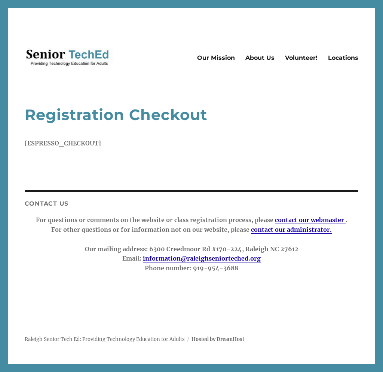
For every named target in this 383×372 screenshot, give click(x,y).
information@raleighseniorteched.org (202, 258)
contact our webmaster (310, 220)
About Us (260, 57)
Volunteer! (301, 57)
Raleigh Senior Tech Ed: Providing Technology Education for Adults (105, 339)
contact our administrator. (291, 229)
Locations (343, 57)
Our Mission (216, 57)
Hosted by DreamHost (218, 339)
